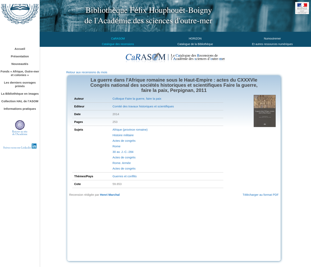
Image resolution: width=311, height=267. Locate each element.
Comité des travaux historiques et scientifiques (143, 106)
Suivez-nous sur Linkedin (20, 148)
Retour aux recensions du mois (86, 72)
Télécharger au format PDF (261, 194)
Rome (116, 146)
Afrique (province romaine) (130, 129)
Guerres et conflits (124, 176)
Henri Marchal (110, 194)
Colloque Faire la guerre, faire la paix (136, 98)
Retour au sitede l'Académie (20, 133)
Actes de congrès (123, 140)
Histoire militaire (123, 135)
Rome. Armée (121, 163)
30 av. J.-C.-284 (122, 151)
